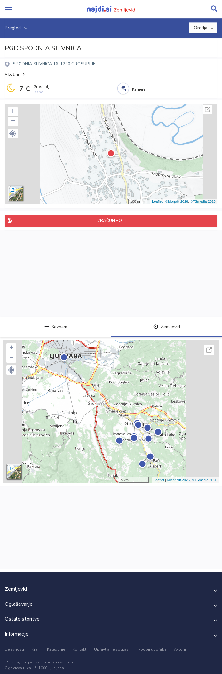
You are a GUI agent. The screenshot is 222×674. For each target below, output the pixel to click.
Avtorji (180, 649)
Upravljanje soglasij (112, 649)
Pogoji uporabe (152, 649)
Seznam (55, 327)
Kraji (35, 649)
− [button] (13, 121)
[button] (13, 133)
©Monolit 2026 (176, 201)
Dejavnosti (14, 649)
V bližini (12, 74)
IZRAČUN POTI (111, 221)
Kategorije (56, 649)
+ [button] (13, 112)
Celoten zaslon (207, 109)
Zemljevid (166, 327)
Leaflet (157, 201)
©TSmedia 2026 (203, 201)
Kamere (138, 89)
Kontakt (79, 649)
